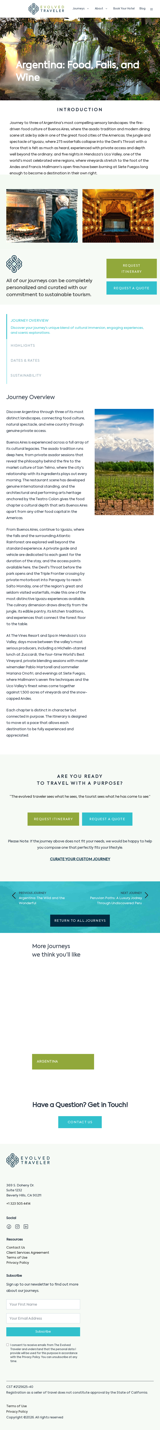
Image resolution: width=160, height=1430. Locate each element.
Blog (142, 8)
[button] (80, 326)
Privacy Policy (17, 1263)
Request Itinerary (131, 269)
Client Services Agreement (27, 1252)
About (102, 8)
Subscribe (43, 1332)
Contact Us (15, 1248)
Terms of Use (16, 1258)
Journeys (82, 8)
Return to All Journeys (80, 921)
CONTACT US (80, 1122)
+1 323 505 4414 (18, 1203)
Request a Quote (132, 288)
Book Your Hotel (124, 8)
